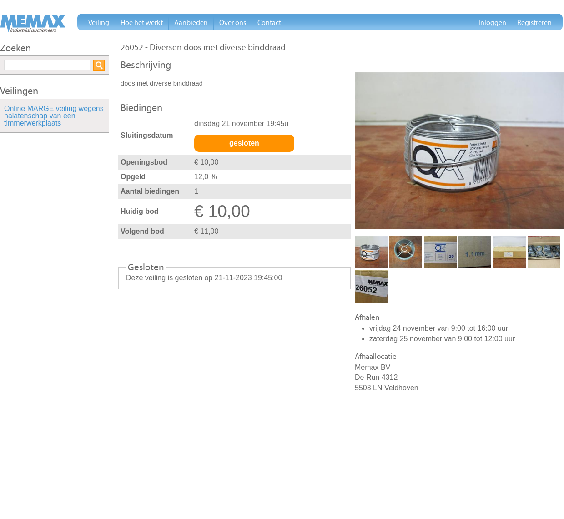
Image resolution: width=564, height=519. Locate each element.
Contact (269, 23)
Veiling (98, 23)
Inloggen (492, 23)
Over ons (232, 23)
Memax (32, 23)
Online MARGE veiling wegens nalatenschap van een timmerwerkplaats (54, 116)
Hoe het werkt (142, 23)
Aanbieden (191, 23)
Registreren (534, 23)
